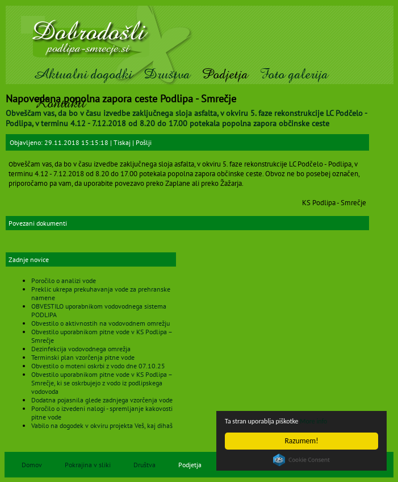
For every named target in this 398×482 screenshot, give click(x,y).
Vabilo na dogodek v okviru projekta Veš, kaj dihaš (102, 425)
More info (325, 421)
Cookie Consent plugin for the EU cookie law (301, 460)
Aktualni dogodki (82, 74)
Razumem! (302, 441)
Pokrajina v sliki (88, 464)
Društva (167, 74)
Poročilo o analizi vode (63, 280)
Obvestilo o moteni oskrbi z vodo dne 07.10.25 (98, 366)
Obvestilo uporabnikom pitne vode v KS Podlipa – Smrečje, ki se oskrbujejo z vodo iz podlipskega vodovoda (101, 383)
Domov (32, 464)
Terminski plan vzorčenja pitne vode (83, 357)
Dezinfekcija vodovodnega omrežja (81, 348)
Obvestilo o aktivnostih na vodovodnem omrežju (100, 323)
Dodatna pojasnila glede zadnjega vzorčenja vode (102, 400)
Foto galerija (293, 74)
